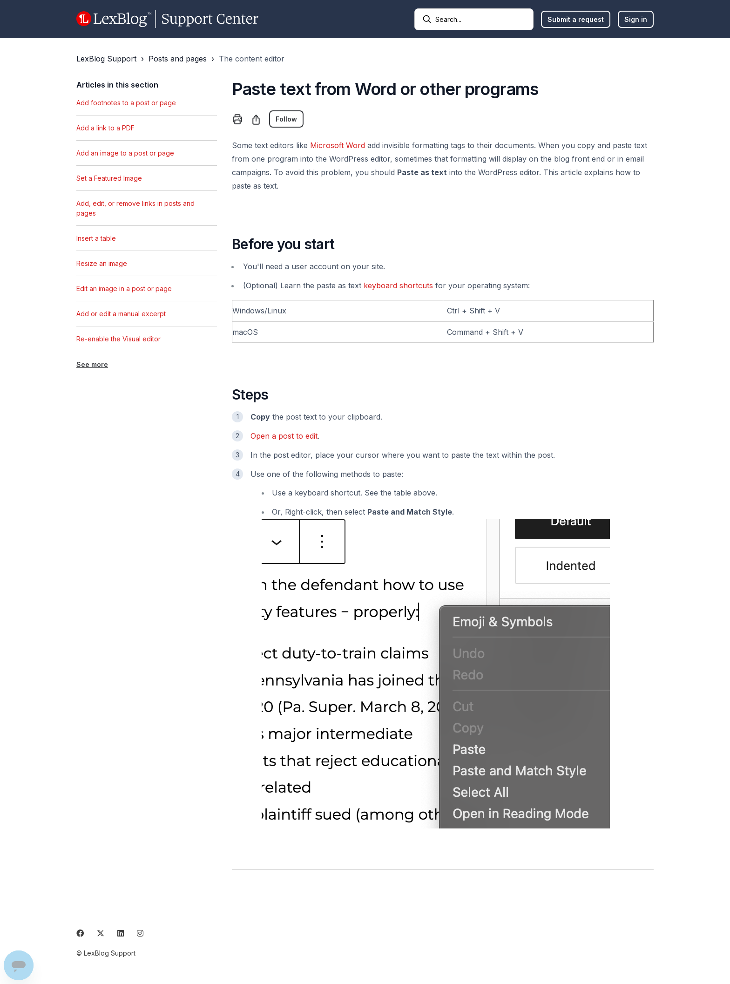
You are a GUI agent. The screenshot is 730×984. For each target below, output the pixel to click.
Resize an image (101, 263)
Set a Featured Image (109, 178)
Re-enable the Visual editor (118, 339)
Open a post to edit (284, 436)
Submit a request (576, 19)
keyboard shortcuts (398, 285)
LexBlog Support (106, 58)
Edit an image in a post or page (124, 288)
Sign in (635, 19)
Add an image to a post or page (125, 153)
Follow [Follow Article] (286, 119)
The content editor (251, 58)
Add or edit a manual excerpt (121, 314)
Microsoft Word (337, 145)
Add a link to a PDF (105, 128)
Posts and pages (178, 58)
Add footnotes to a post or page (126, 103)
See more (92, 364)
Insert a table (96, 238)
